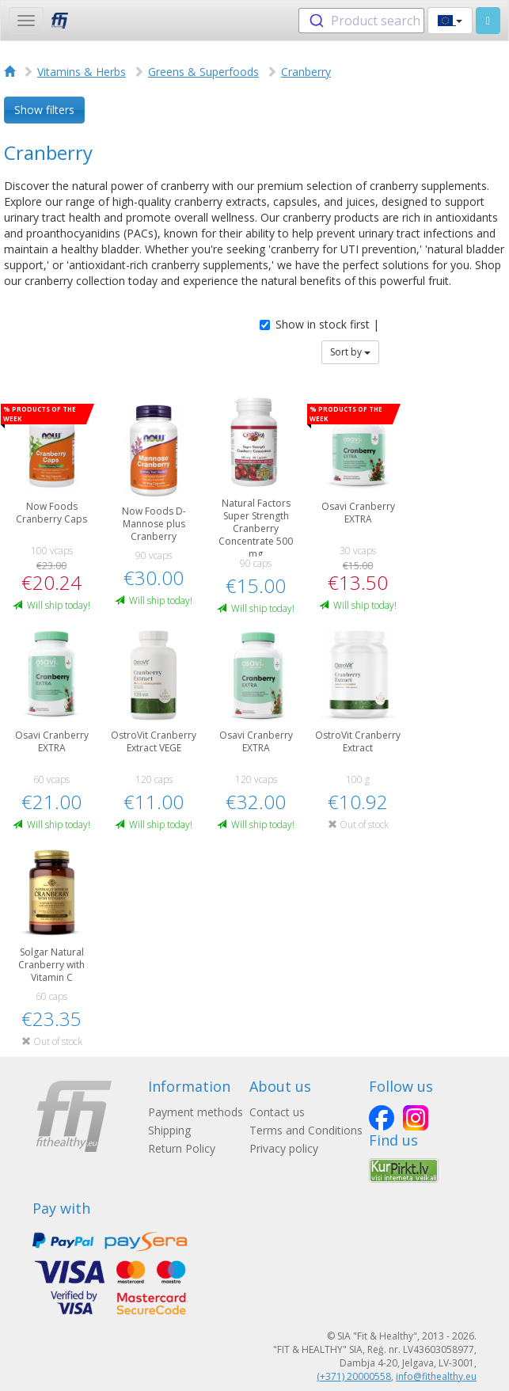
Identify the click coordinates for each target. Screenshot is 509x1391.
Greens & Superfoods (203, 71)
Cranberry (306, 71)
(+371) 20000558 (354, 1376)
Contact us (277, 1111)
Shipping (169, 1130)
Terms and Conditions (306, 1130)
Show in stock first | (319, 324)
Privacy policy (283, 1148)
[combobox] (361, 20)
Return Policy (181, 1148)
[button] (450, 20)
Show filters (44, 109)
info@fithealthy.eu (436, 1376)
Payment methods (195, 1111)
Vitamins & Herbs (81, 71)
